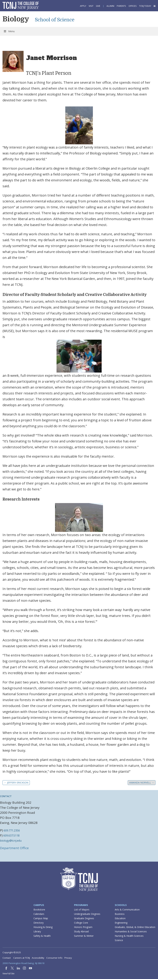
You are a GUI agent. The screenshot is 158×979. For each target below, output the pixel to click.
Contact (7, 957)
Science (119, 940)
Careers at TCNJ (21, 957)
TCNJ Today (145, 6)
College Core (81, 922)
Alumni (110, 6)
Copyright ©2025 (12, 952)
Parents (121, 6)
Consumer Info (54, 957)
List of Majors (81, 909)
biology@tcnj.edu (11, 840)
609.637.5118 (11, 835)
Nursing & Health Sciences (129, 935)
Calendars (38, 914)
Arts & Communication (127, 909)
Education (120, 918)
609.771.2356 (12, 830)
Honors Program (83, 927)
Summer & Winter (84, 935)
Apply (83, 6)
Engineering (121, 922)
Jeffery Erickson (16, 782)
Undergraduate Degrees (87, 914)
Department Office (14, 848)
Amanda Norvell (141, 782)
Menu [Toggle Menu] (9, 31)
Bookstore (39, 909)
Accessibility (38, 957)
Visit (91, 6)
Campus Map (40, 918)
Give (98, 6)
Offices (133, 6)
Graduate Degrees (84, 918)
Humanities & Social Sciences (131, 931)
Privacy (68, 957)
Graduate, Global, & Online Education (135, 927)
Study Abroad (81, 931)
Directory (38, 922)
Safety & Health (42, 935)
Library (37, 931)
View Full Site (8, 973)
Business (120, 914)
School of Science (54, 20)
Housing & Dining (42, 927)
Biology (16, 19)
